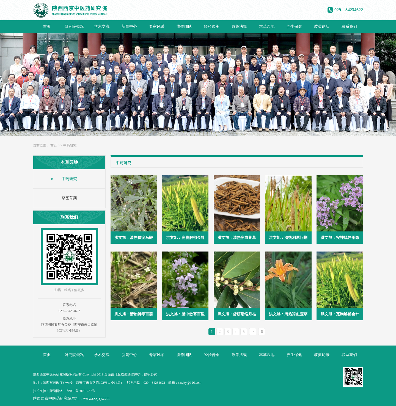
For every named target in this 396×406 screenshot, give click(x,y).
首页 (47, 26)
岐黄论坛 (321, 26)
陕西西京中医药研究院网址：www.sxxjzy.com (71, 398)
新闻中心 (129, 26)
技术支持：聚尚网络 (48, 391)
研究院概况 (74, 26)
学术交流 (101, 26)
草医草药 (69, 198)
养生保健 (294, 26)
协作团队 (184, 26)
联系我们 (349, 26)
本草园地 (266, 26)
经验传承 (211, 26)
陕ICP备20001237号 (81, 391)
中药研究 (69, 145)
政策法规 (239, 26)
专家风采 (156, 26)
